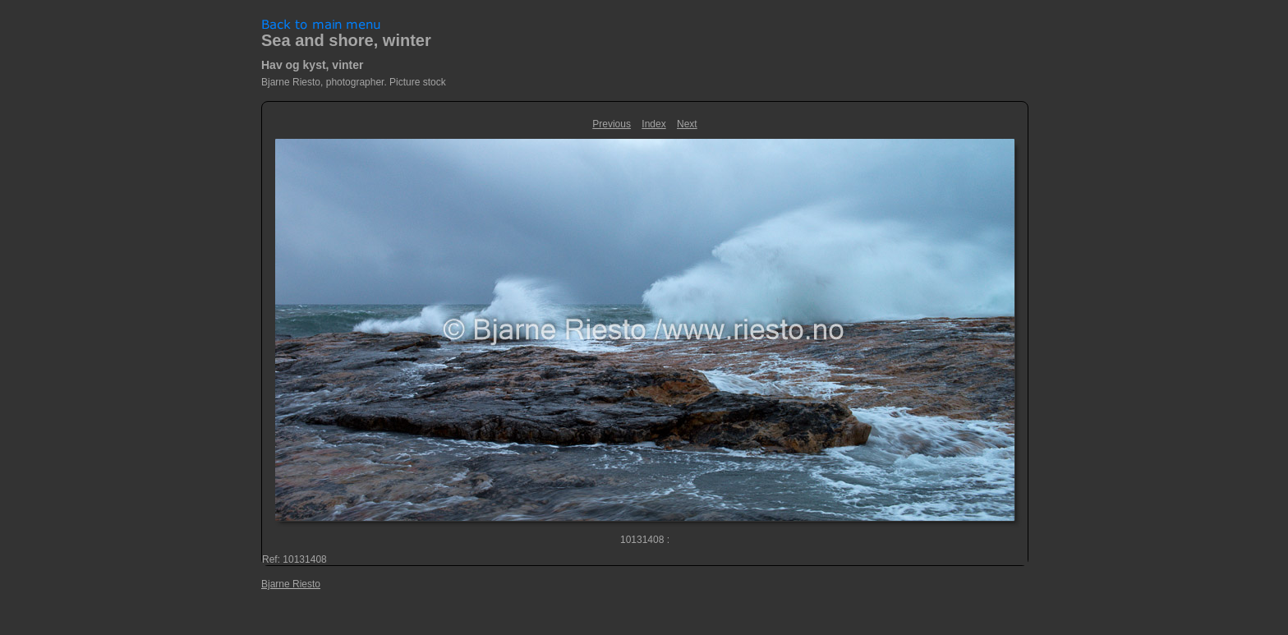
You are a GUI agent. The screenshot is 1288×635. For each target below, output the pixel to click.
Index (653, 124)
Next (687, 124)
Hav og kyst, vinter (312, 64)
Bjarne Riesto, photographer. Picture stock (353, 82)
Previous (611, 124)
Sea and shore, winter (346, 40)
